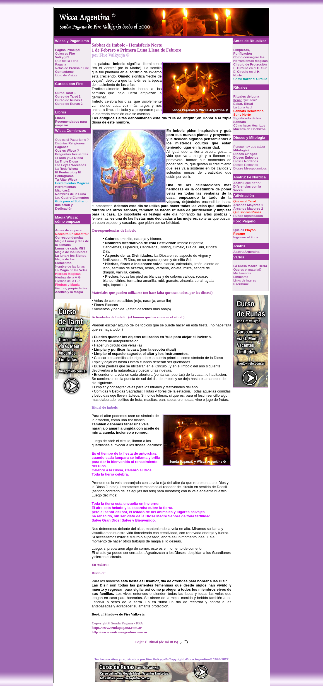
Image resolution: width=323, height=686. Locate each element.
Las (70, 165)
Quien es (65, 55)
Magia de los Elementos (65, 261)
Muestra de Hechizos (249, 129)
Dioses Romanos (245, 164)
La (66, 161)
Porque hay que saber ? (249, 148)
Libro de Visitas (66, 75)
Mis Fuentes (242, 273)
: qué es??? (247, 183)
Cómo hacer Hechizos (249, 125)
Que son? (246, 98)
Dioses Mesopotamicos (250, 168)
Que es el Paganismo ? (72, 139)
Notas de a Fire (72, 68)
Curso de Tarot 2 (68, 96)
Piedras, (71, 288)
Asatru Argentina (246, 251)
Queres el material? (247, 269)
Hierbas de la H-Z (68, 281)
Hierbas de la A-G (68, 277)
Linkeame (241, 276)
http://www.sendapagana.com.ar (117, 628)
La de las (71, 270)
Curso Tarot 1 (65, 92)
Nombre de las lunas (70, 266)
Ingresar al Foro (245, 237)
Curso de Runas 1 (69, 100)
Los (72, 197)
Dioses (245, 161)
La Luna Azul (242, 107)
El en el (250, 68)
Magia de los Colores (71, 252)
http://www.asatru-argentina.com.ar (120, 632)
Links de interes (244, 280)
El (69, 157)
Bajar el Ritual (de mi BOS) (156, 642)
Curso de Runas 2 (69, 103)
